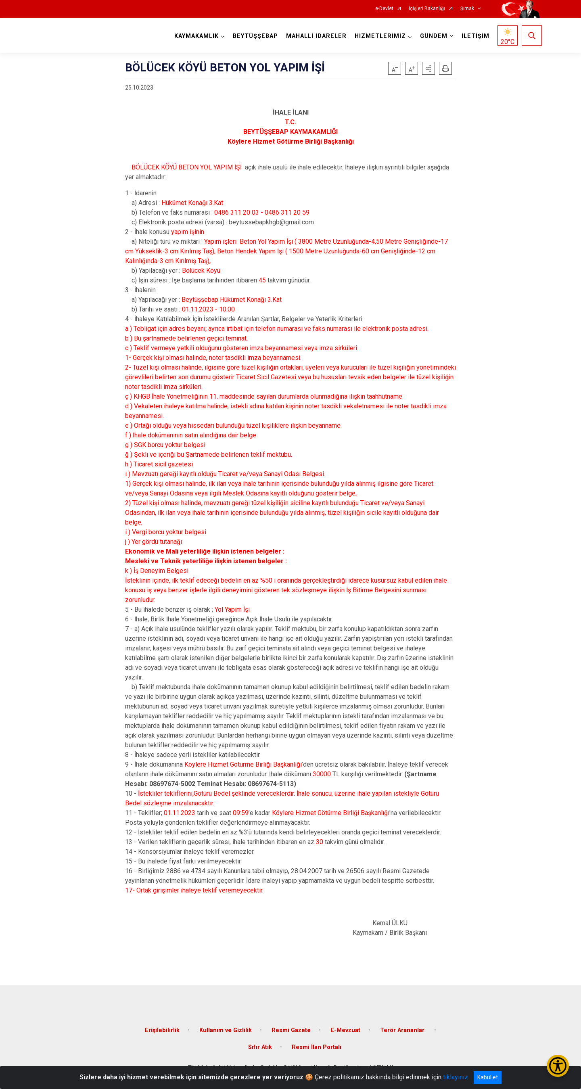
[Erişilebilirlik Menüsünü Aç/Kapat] (558, 1066)
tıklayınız (455, 1077)
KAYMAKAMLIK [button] (196, 36)
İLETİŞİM (475, 36)
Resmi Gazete (291, 1030)
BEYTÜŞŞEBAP (255, 36)
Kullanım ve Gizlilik (225, 1030)
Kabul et (487, 1077)
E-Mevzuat (345, 1030)
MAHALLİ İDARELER (316, 36)
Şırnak (467, 8)
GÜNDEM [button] (433, 36)
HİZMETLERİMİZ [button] (380, 36)
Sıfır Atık (260, 1047)
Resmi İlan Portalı (316, 1047)
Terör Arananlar (403, 1030)
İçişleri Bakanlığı (427, 8)
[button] (428, 68)
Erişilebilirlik (162, 1030)
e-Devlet (384, 8)
